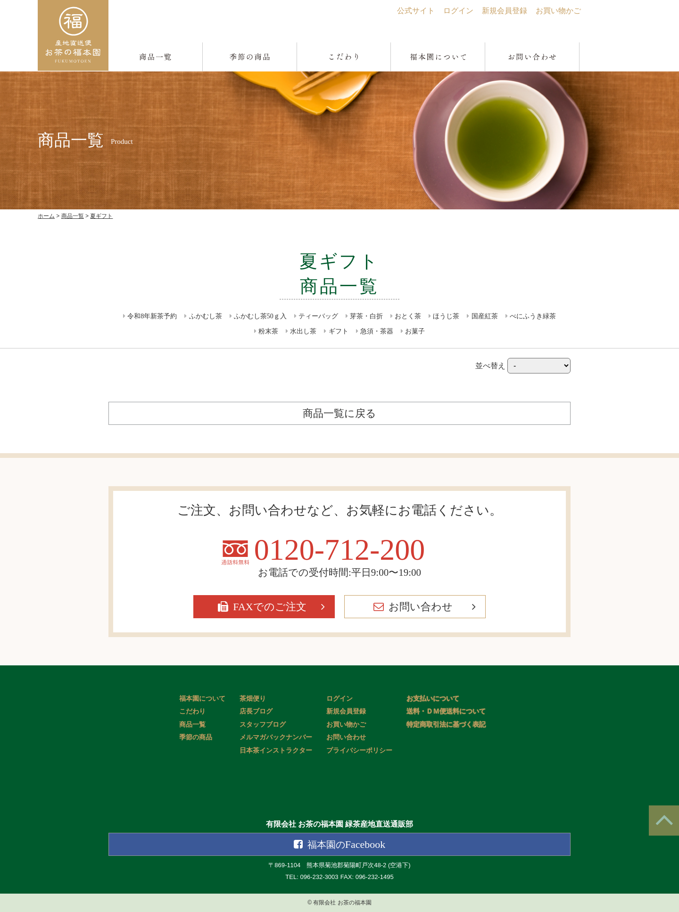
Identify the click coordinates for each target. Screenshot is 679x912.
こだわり (192, 711)
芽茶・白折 (366, 316)
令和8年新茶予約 (152, 316)
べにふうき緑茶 (533, 316)
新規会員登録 (504, 11)
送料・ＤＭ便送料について (446, 711)
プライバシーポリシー (359, 750)
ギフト (338, 331)
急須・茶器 (376, 331)
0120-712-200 (339, 550)
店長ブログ (256, 711)
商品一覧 (192, 724)
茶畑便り (253, 698)
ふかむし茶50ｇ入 (260, 316)
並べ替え (523, 366)
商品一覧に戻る (339, 413)
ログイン (458, 11)
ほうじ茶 (446, 316)
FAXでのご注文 (269, 607)
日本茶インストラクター (276, 750)
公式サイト (416, 11)
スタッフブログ (263, 724)
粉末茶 (268, 331)
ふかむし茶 (205, 316)
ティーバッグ (318, 316)
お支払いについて (432, 698)
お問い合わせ (421, 607)
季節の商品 (195, 737)
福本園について (202, 698)
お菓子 (415, 331)
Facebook (346, 844)
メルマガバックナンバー (276, 737)
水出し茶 (303, 331)
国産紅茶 (485, 316)
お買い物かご (558, 11)
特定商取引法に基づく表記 (446, 724)
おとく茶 (408, 316)
